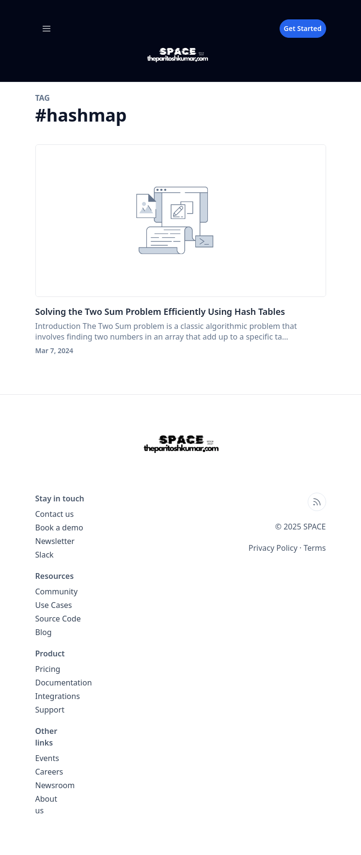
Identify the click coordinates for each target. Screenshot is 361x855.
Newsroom (55, 785)
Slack (44, 554)
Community (56, 591)
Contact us (54, 514)
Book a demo (59, 527)
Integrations (57, 696)
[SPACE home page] (181, 444)
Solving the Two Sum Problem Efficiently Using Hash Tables (160, 311)
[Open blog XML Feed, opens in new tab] (317, 502)
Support (49, 709)
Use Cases (53, 605)
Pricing (48, 669)
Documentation (63, 682)
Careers (49, 771)
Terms (314, 548)
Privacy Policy (273, 548)
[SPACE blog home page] (180, 54)
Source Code (58, 618)
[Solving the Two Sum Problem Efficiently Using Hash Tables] (180, 220)
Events (47, 758)
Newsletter (55, 541)
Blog (43, 632)
